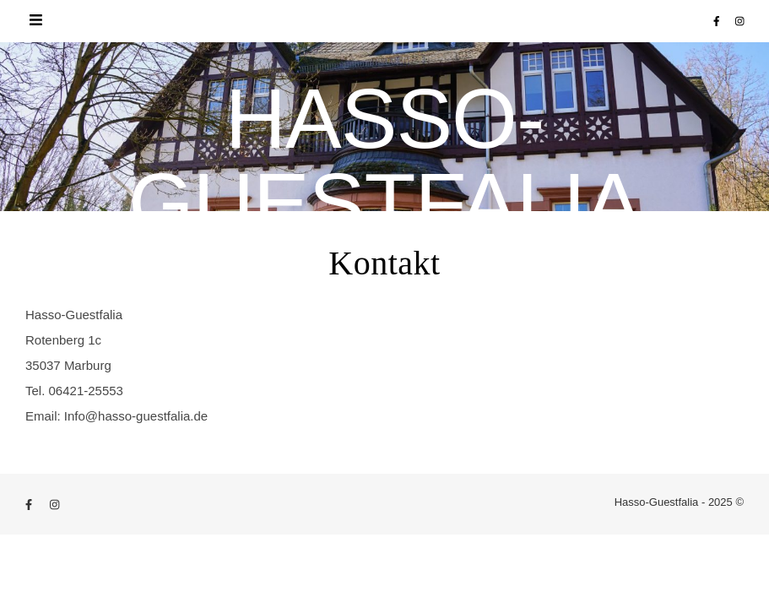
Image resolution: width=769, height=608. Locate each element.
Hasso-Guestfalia (384, 160)
